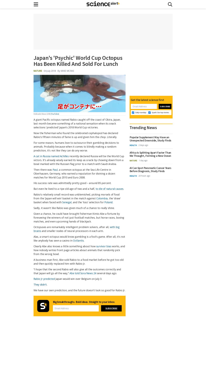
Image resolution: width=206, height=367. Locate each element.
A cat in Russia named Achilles (51, 156)
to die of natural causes (109, 188)
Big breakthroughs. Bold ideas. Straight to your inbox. (84, 301)
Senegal (66, 202)
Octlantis (78, 240)
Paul (55, 169)
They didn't (40, 284)
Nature (38, 70)
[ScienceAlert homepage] (103, 4)
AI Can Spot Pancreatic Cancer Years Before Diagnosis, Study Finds (150, 169)
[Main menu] (36, 4)
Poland (108, 202)
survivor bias (103, 246)
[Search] (170, 4)
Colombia (102, 198)
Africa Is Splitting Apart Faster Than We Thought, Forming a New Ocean (150, 154)
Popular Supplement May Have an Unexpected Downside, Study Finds (150, 139)
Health (133, 145)
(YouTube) (55, 114)
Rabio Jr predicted (44, 279)
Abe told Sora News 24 (83, 273)
